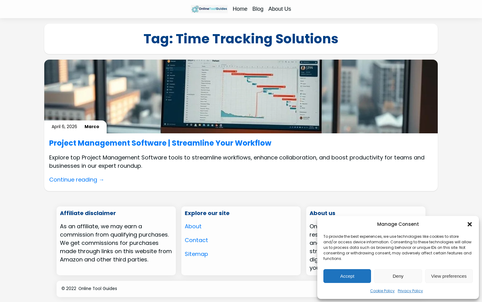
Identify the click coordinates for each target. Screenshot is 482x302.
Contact (196, 240)
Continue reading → (76, 179)
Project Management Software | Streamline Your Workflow (160, 143)
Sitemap (196, 254)
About (193, 226)
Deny (398, 276)
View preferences (449, 276)
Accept (347, 276)
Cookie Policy (382, 290)
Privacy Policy (410, 290)
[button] (470, 224)
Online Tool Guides (97, 289)
